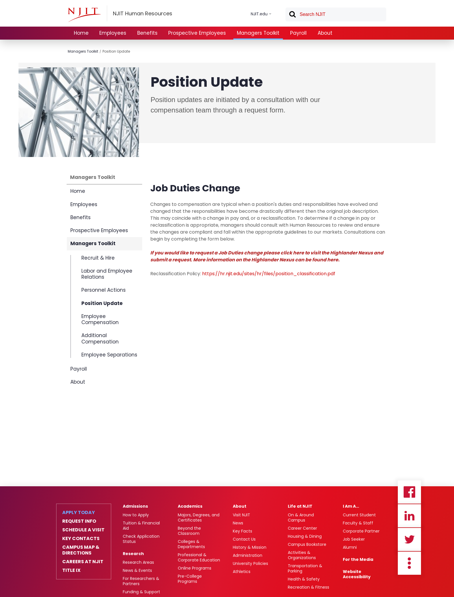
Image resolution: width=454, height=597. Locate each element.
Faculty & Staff (358, 523)
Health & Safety (304, 579)
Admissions (135, 506)
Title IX (71, 570)
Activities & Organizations (302, 555)
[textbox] (335, 14)
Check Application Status (141, 539)
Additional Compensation (100, 338)
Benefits (147, 32)
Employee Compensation (100, 319)
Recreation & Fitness (308, 587)
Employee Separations (109, 354)
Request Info (79, 521)
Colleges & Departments (191, 544)
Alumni (350, 547)
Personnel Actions (103, 290)
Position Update (116, 51)
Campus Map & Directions (80, 550)
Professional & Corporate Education (199, 557)
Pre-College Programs (190, 579)
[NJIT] (84, 15)
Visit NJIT (241, 514)
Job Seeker (354, 539)
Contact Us (244, 539)
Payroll (298, 32)
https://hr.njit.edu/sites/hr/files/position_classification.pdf (268, 273)
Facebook (409, 492)
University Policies (250, 563)
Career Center (302, 528)
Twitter (409, 539)
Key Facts (242, 531)
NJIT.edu (259, 14)
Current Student (359, 514)
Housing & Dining (305, 536)
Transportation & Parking (305, 568)
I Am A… (351, 506)
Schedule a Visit (83, 530)
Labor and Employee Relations (106, 273)
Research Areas (138, 562)
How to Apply (136, 514)
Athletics (241, 571)
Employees (112, 32)
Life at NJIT (300, 506)
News (238, 523)
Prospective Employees (197, 32)
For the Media (358, 559)
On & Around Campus (301, 517)
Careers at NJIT (82, 562)
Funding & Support (141, 591)
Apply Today (78, 512)
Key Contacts (81, 538)
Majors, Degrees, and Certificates (198, 517)
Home (81, 32)
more (409, 563)
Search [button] (292, 15)
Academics (190, 506)
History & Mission (249, 547)
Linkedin (409, 515)
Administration (247, 555)
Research (133, 553)
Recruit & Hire (98, 258)
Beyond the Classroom (189, 531)
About (325, 32)
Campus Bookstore (307, 544)
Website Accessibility (357, 574)
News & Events (137, 570)
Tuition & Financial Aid (141, 525)
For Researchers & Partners (141, 581)
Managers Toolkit (258, 32)
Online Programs (194, 568)
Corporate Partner (361, 531)
